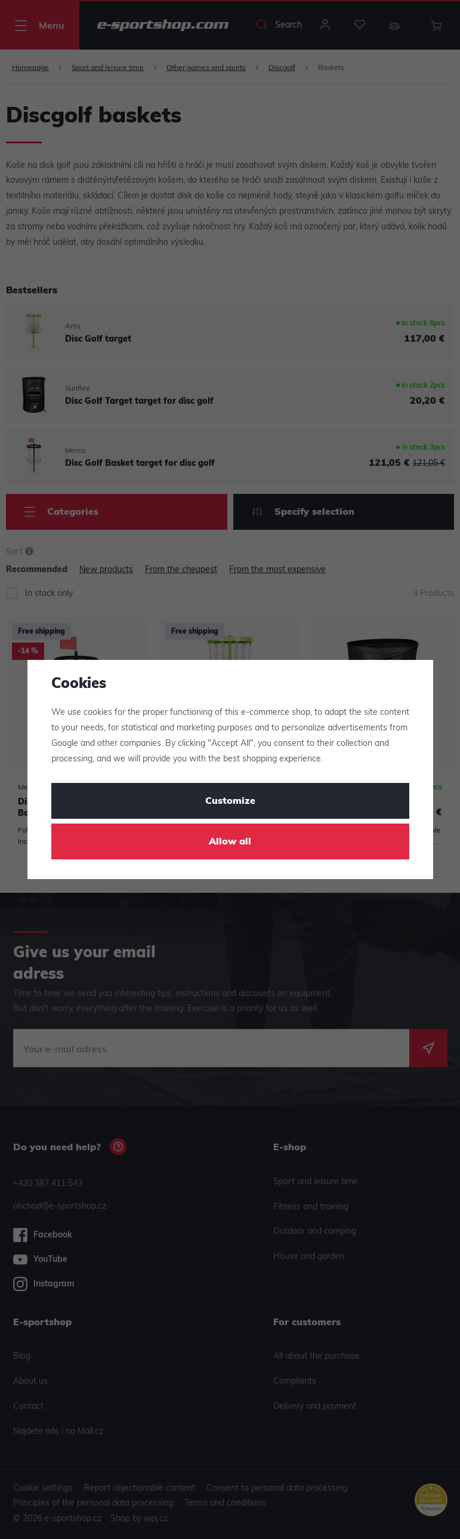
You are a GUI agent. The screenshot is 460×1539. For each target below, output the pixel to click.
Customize (230, 801)
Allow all (230, 842)
